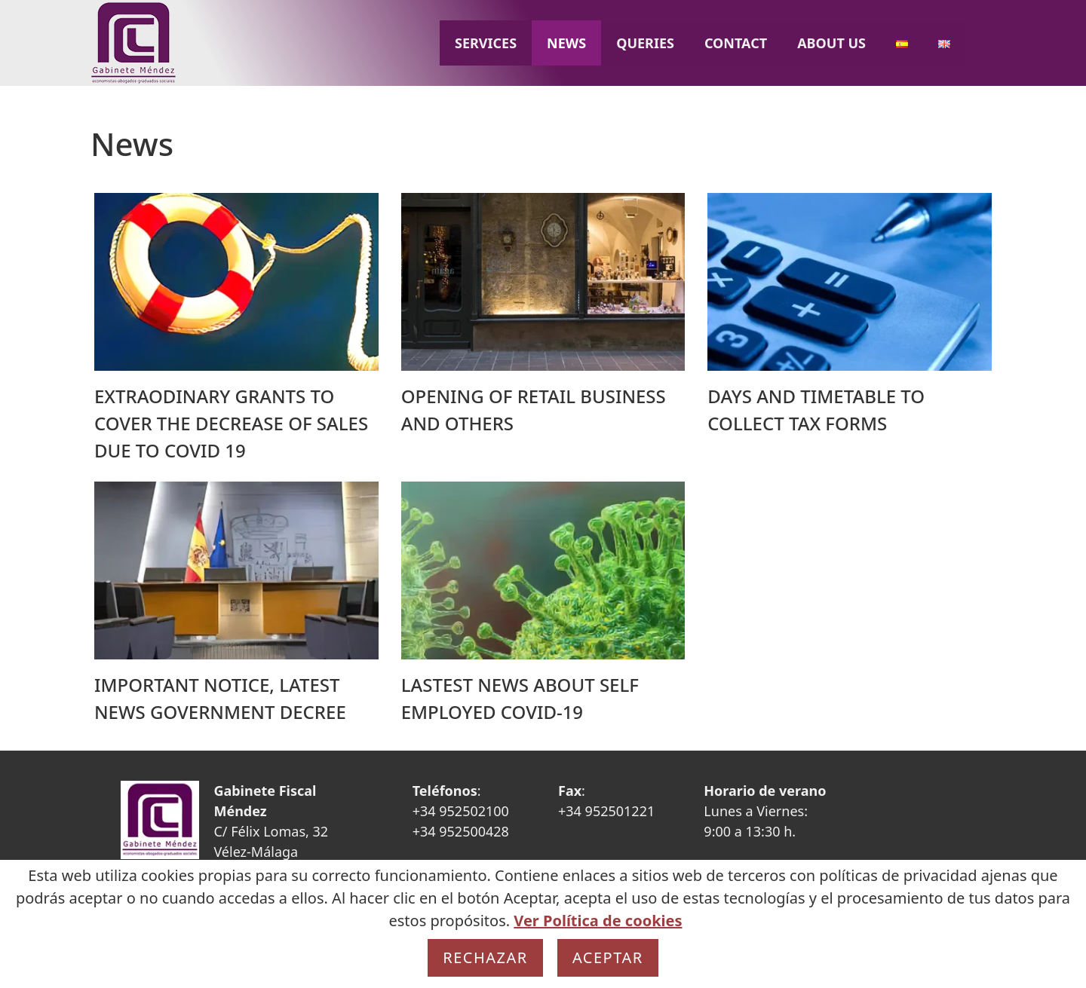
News (566, 43)
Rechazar (485, 957)
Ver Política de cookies (598, 920)
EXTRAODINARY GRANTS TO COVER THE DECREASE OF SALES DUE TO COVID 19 (231, 423)
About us (831, 43)
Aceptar (607, 957)
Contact (735, 43)
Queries (645, 43)
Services (486, 43)
